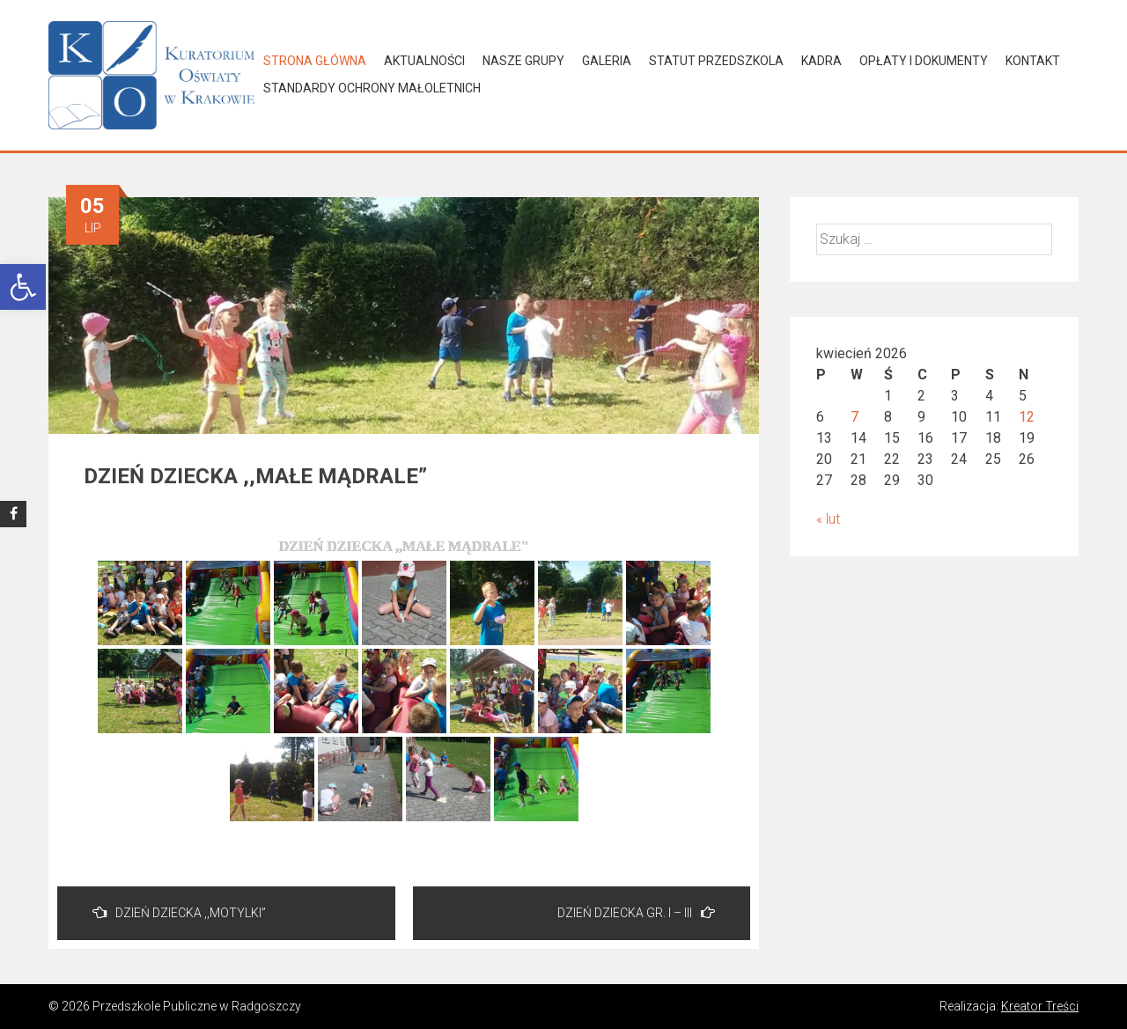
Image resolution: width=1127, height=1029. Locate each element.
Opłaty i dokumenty (923, 61)
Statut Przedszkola (716, 61)
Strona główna (314, 61)
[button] (23, 287)
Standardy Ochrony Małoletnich (372, 88)
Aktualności (424, 61)
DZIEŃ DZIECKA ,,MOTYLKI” (179, 912)
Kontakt (1032, 61)
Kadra (821, 61)
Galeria (606, 61)
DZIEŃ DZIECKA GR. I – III (636, 912)
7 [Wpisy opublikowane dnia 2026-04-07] (854, 416)
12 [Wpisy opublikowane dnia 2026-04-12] (1027, 416)
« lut (828, 519)
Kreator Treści (1040, 1006)
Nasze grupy (523, 61)
